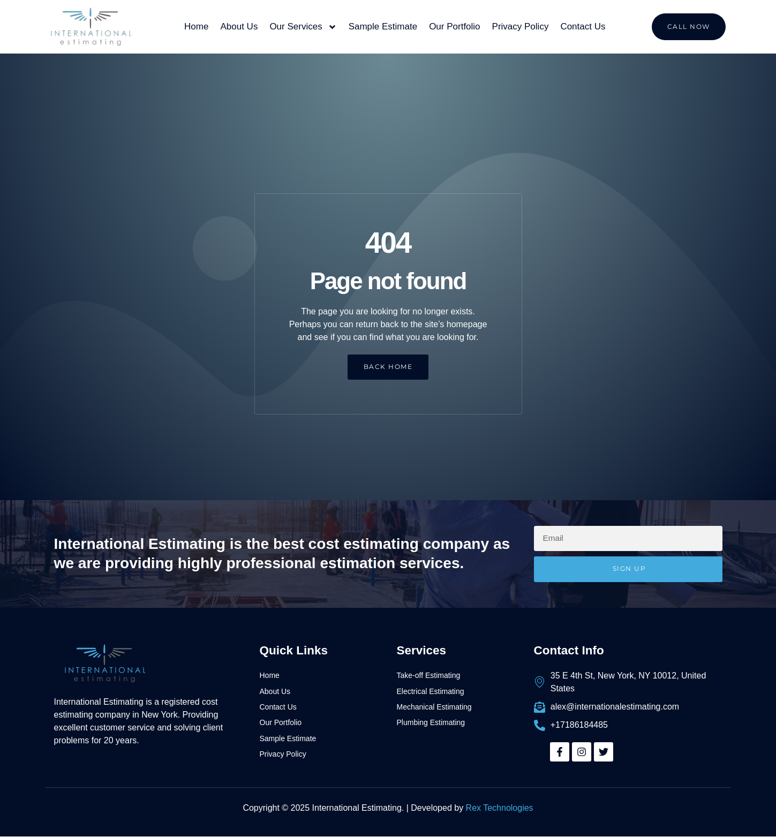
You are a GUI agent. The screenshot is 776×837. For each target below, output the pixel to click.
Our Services (302, 27)
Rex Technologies (499, 808)
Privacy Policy (520, 26)
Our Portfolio (454, 26)
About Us (239, 26)
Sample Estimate (383, 26)
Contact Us (582, 26)
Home (196, 26)
